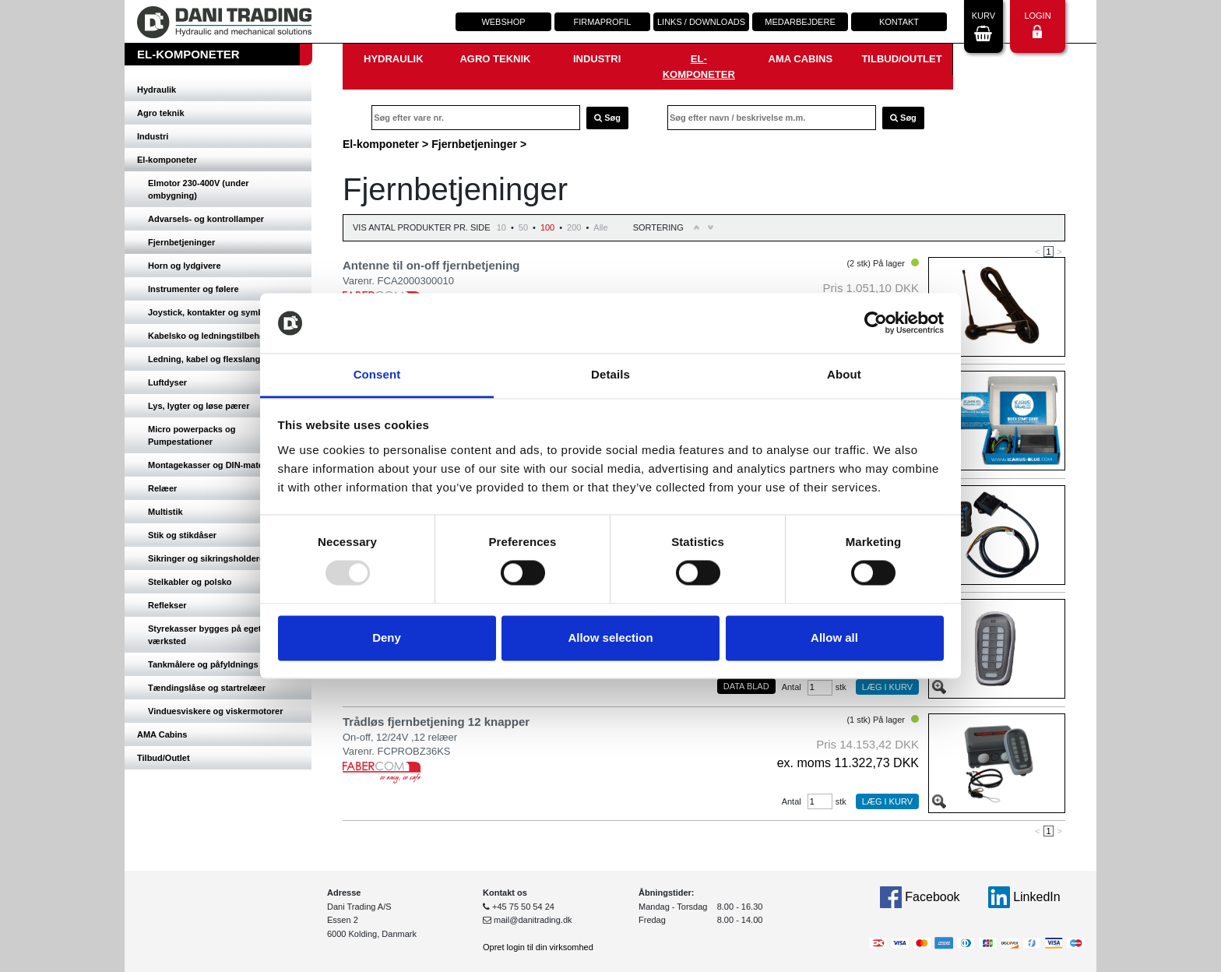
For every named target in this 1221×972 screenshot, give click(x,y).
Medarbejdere (800, 21)
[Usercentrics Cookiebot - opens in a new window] (876, 323)
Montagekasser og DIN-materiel (212, 465)
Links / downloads (701, 21)
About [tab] (844, 374)
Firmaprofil (603, 21)
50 (523, 227)
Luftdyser (167, 382)
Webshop (503, 21)
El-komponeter (167, 159)
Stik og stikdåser (182, 535)
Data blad (746, 686)
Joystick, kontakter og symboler (213, 312)
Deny (386, 637)
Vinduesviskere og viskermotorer (215, 711)
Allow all (834, 637)
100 (547, 227)
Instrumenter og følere (193, 289)
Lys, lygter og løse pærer (198, 405)
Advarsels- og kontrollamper (206, 219)
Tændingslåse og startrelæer (207, 687)
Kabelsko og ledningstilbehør (208, 335)
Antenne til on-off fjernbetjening (431, 265)
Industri (152, 136)
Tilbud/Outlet (163, 757)
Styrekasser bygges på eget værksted (205, 635)
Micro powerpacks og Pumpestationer (191, 435)
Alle (600, 227)
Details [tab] (610, 374)
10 (501, 227)
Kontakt (899, 21)
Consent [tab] (377, 374)
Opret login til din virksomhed (538, 947)
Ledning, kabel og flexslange (206, 359)
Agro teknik (161, 113)
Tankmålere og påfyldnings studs (215, 664)
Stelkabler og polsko (190, 581)
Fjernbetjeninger (181, 242)
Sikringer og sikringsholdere (206, 558)
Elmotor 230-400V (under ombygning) (198, 189)
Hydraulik (156, 89)
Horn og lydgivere (184, 265)
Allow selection (610, 637)
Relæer (162, 488)
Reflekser (167, 605)
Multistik (165, 511)
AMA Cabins (162, 734)
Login (1037, 24)
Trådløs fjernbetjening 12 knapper (436, 721)
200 (574, 227)
